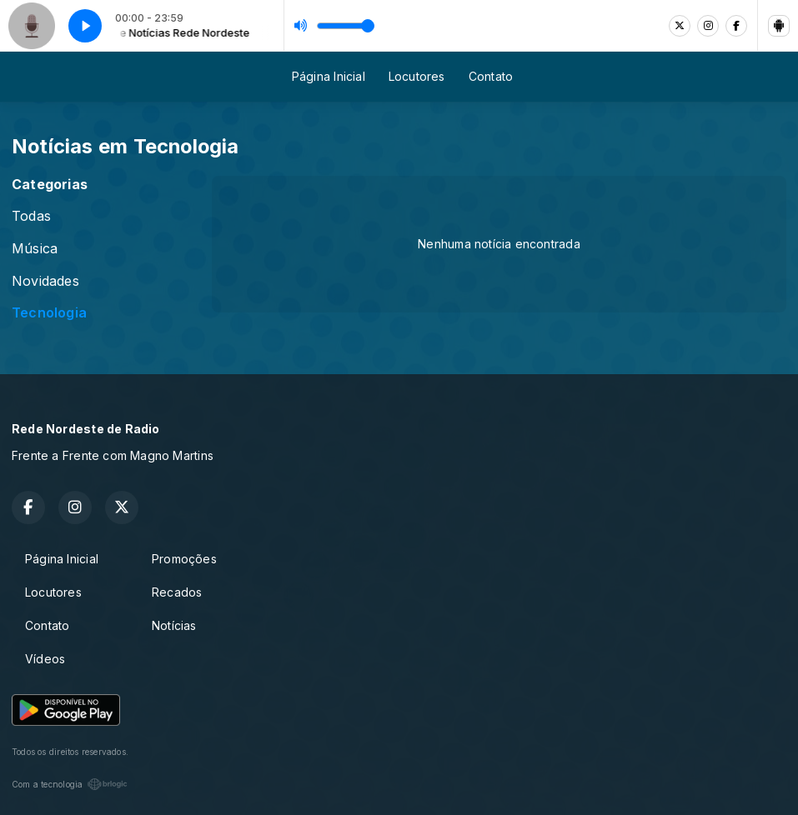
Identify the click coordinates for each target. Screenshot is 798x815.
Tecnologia (49, 313)
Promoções (184, 559)
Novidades (45, 281)
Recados (177, 592)
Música (35, 249)
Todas (31, 216)
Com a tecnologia (70, 784)
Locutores (417, 76)
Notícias (174, 625)
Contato (491, 76)
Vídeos (45, 659)
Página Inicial (328, 76)
